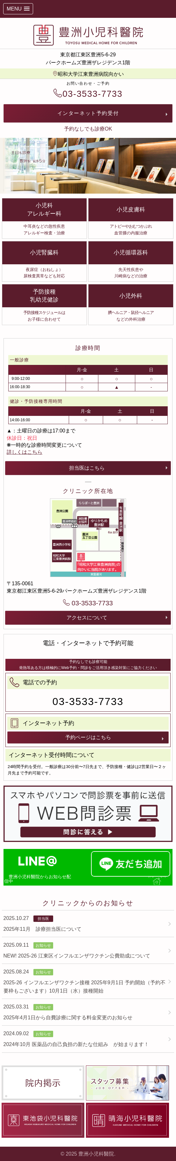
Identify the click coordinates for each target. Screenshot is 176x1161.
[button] (18, 8)
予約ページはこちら (88, 737)
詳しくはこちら (24, 452)
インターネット (88, 113)
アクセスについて (87, 617)
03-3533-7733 (88, 94)
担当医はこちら (87, 468)
